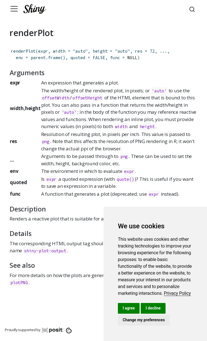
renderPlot (23, 51)
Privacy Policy (177, 293)
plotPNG (19, 282)
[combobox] (193, 8)
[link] (177, 293)
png (45, 141)
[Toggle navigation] (14, 8)
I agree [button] (129, 308)
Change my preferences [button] (144, 320)
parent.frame (46, 57)
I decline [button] (153, 308)
